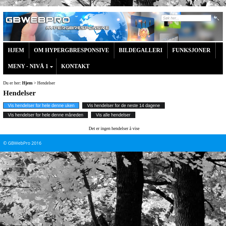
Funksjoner (191, 50)
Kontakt (75, 66)
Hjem (16, 50)
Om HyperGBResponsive (71, 50)
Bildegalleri (141, 50)
